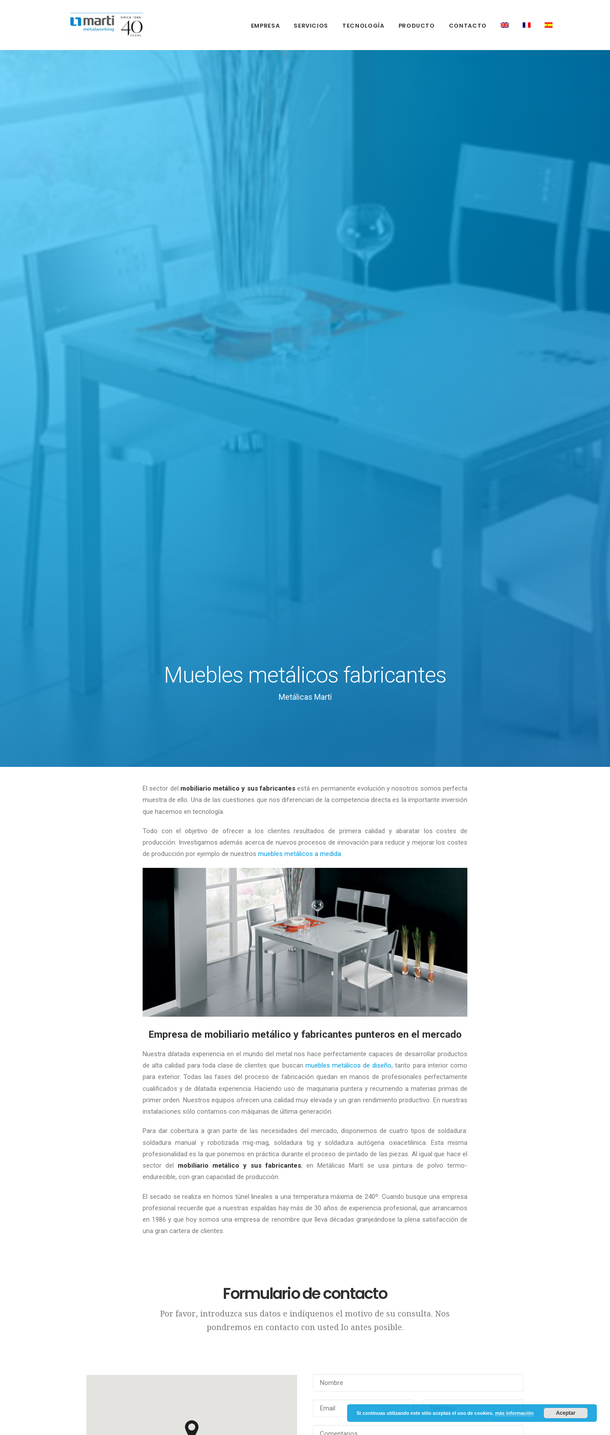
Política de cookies (160, 1270)
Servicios (311, 26)
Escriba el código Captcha (457, 960)
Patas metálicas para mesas (256, 1393)
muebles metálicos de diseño (348, 514)
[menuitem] (268, 26)
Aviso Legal (149, 1255)
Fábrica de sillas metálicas (250, 1356)
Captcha (325, 965)
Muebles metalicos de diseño (253, 1266)
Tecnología (363, 26)
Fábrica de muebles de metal (253, 1333)
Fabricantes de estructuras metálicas (248, 1240)
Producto (416, 26)
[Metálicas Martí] (95, 25)
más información (514, 1413)
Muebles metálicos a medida (256, 1288)
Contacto (468, 26)
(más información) (432, 1025)
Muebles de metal (254, 1375)
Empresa (265, 26)
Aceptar (566, 1413)
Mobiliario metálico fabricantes (255, 1311)
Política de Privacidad (146, 1236)
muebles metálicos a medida (299, 303)
